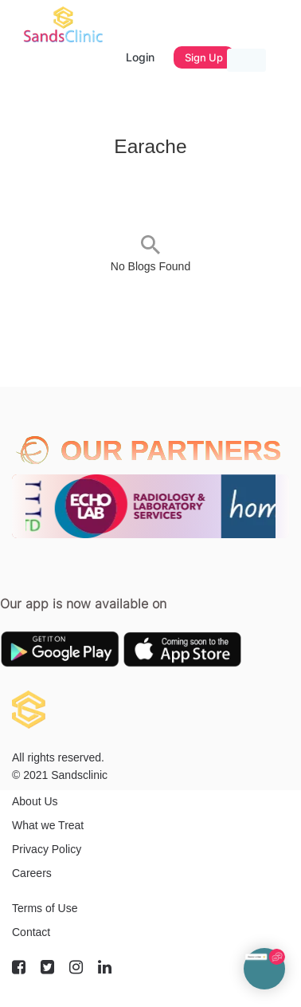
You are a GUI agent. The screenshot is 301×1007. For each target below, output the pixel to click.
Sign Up (204, 57)
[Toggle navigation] (246, 60)
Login (140, 57)
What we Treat (48, 825)
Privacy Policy (46, 849)
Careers (32, 873)
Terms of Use (44, 908)
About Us (35, 801)
